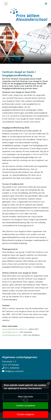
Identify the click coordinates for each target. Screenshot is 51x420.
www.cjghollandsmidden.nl (14, 329)
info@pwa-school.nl (14, 371)
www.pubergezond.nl (11, 335)
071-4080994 (12, 368)
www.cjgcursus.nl (10, 332)
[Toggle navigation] (6, 3)
